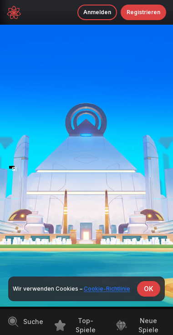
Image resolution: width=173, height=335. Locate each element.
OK (148, 288)
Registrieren (143, 12)
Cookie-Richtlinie (107, 288)
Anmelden (97, 12)
